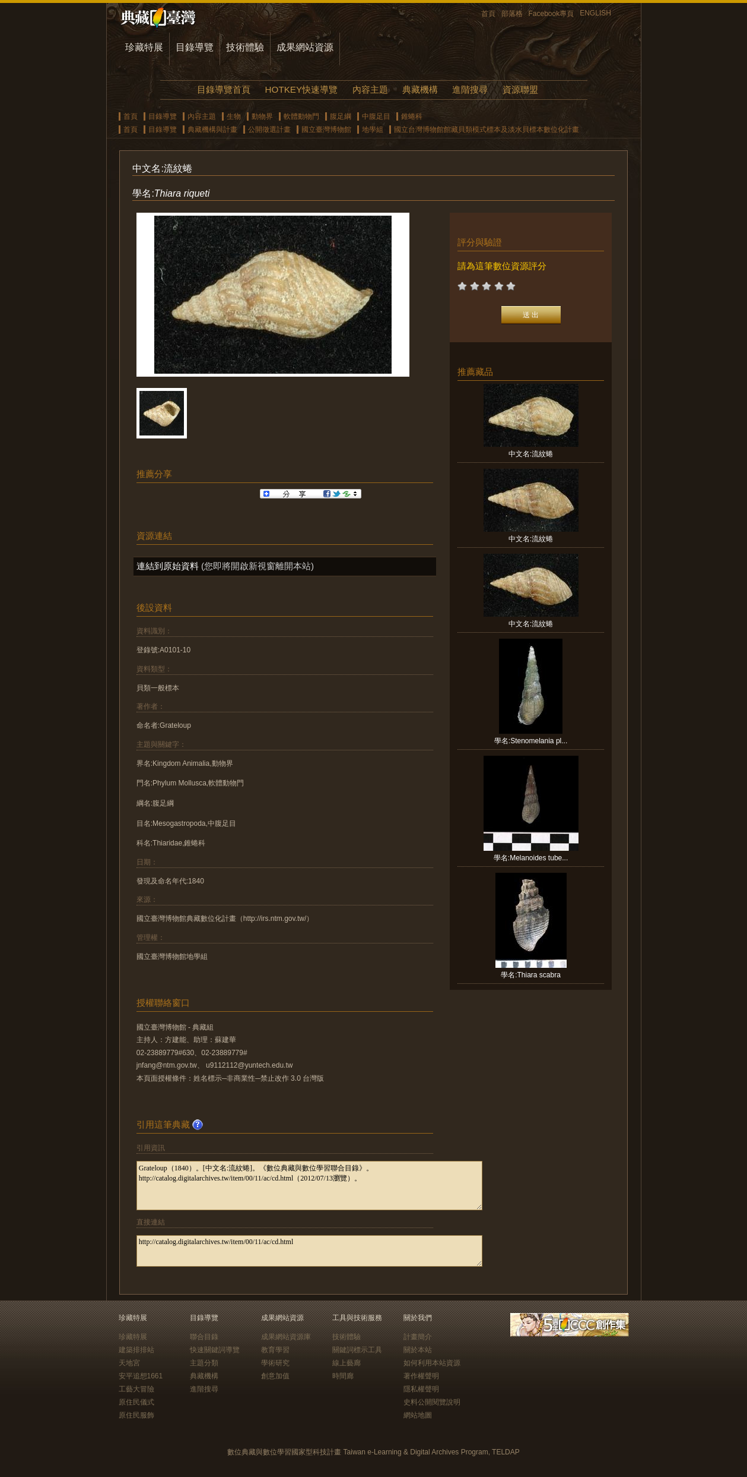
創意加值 (275, 1376)
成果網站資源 (304, 47)
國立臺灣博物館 (326, 129)
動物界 (262, 116)
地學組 (372, 129)
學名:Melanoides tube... (531, 858)
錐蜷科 (411, 116)
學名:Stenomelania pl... (530, 741)
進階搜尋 (470, 89)
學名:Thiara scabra (531, 975)
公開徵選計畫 (269, 129)
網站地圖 (417, 1415)
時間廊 (343, 1376)
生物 (234, 116)
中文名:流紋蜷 (530, 454)
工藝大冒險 (136, 1389)
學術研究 (275, 1363)
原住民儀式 (136, 1402)
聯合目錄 (204, 1337)
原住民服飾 (136, 1415)
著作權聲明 (421, 1376)
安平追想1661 (141, 1376)
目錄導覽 (195, 47)
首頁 (488, 14)
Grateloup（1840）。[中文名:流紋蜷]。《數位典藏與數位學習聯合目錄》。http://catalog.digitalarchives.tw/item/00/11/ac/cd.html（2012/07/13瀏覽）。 (309, 1185)
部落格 (512, 14)
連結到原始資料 (167, 566)
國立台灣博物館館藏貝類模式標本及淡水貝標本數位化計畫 (486, 129)
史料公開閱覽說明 (431, 1402)
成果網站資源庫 (286, 1337)
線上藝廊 (346, 1363)
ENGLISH (595, 13)
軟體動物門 (301, 116)
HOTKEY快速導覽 (301, 89)
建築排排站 (136, 1350)
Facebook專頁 (551, 14)
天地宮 (129, 1363)
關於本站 (417, 1350)
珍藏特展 (144, 47)
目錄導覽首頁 (223, 89)
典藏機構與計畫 (212, 129)
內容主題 (370, 89)
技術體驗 (245, 47)
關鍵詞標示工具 (357, 1350)
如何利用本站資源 (431, 1363)
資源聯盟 (520, 89)
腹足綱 (340, 116)
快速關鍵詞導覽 (215, 1350)
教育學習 (275, 1350)
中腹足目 (376, 116)
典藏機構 (420, 89)
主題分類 (204, 1363)
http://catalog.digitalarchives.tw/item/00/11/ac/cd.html (309, 1251)
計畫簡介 (417, 1337)
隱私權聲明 (421, 1389)
